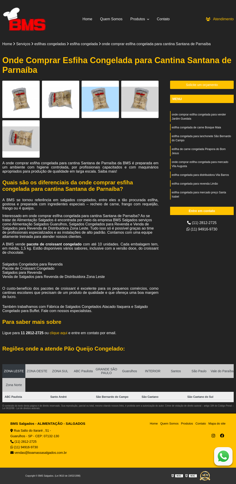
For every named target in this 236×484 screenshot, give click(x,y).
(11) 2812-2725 (202, 223)
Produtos (138, 19)
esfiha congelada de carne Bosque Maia (196, 127)
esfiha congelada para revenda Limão (195, 183)
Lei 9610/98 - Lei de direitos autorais (21, 408)
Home (87, 19)
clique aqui (59, 333)
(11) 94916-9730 (202, 229)
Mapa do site (216, 423)
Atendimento (220, 19)
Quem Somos (111, 19)
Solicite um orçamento (202, 85)
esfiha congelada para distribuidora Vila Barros (200, 175)
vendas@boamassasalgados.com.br (38, 452)
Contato (163, 19)
